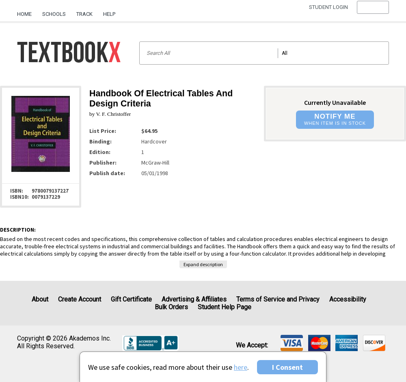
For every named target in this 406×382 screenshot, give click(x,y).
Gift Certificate (131, 299)
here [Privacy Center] (240, 367)
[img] (292, 343)
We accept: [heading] (252, 345)
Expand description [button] (203, 264)
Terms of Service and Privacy (278, 299)
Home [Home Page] (24, 14)
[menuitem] (27, 11)
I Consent (287, 367)
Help (109, 14)
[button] (373, 14)
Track (84, 14)
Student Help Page (224, 307)
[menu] (373, 14)
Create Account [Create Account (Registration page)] (79, 299)
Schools (54, 14)
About (40, 299)
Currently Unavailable (335, 102)
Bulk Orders (171, 307)
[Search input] (264, 53)
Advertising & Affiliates (194, 299)
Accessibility (347, 299)
